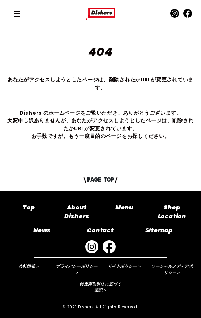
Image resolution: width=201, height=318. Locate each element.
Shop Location (172, 211)
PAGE (100, 179)
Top (29, 207)
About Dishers (76, 211)
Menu (124, 207)
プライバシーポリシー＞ (77, 269)
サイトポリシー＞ (124, 266)
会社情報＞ (28, 266)
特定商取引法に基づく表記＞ (100, 287)
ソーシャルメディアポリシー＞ (172, 269)
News (42, 230)
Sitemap (159, 230)
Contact (100, 230)
